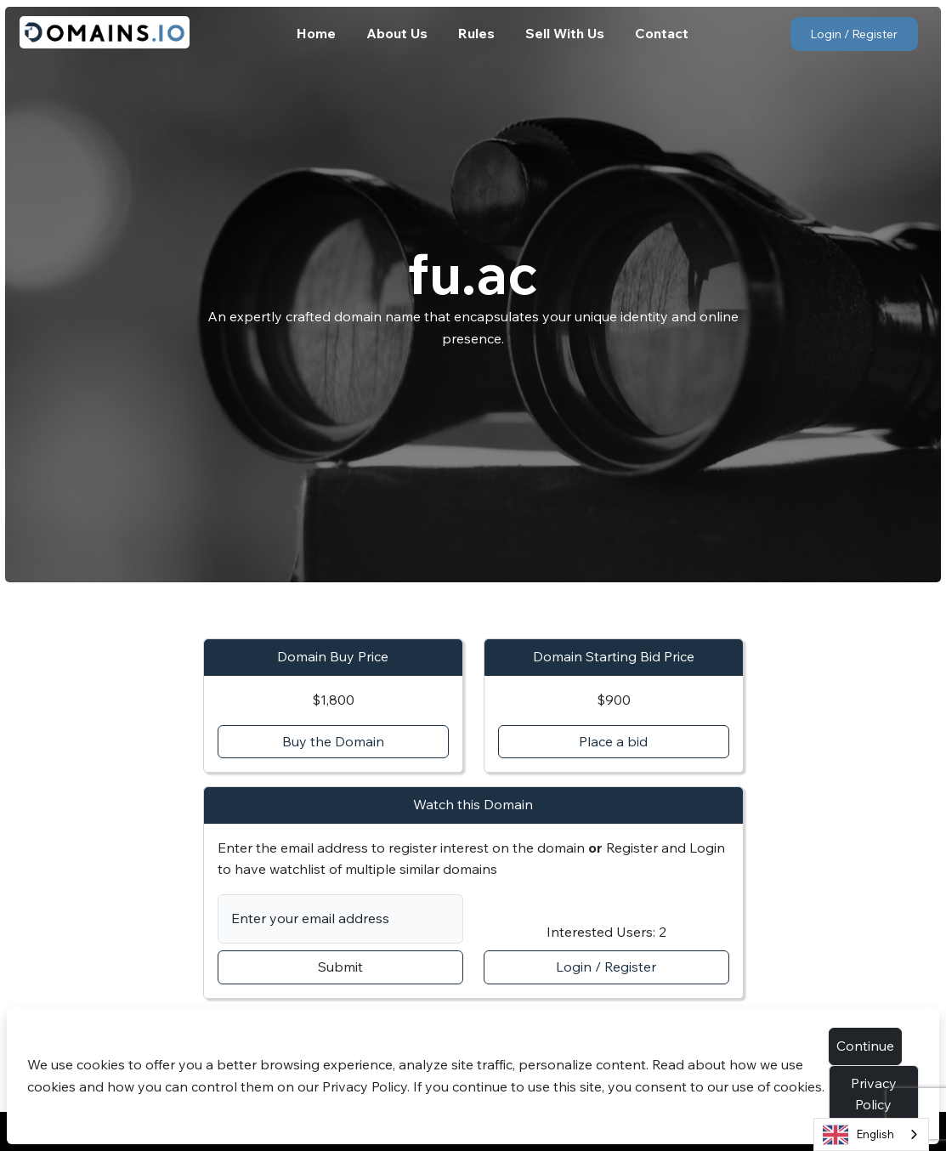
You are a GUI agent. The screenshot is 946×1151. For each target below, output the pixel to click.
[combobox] (871, 1134)
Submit (340, 966)
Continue (865, 1045)
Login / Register (854, 34)
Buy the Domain (333, 741)
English (858, 1135)
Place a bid (613, 741)
